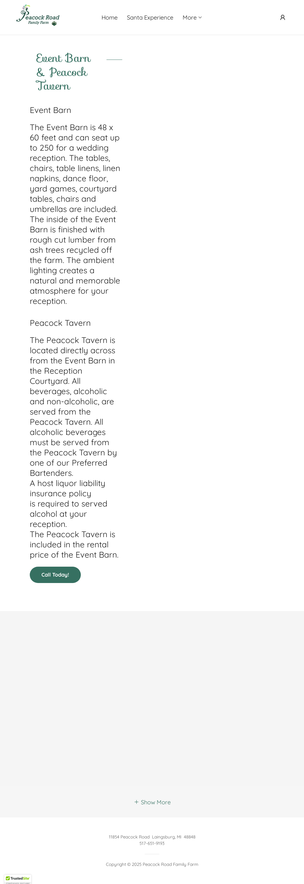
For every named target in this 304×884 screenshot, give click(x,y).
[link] (38, 16)
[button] (192, 17)
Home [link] (110, 17)
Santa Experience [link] (150, 17)
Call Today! (55, 574)
